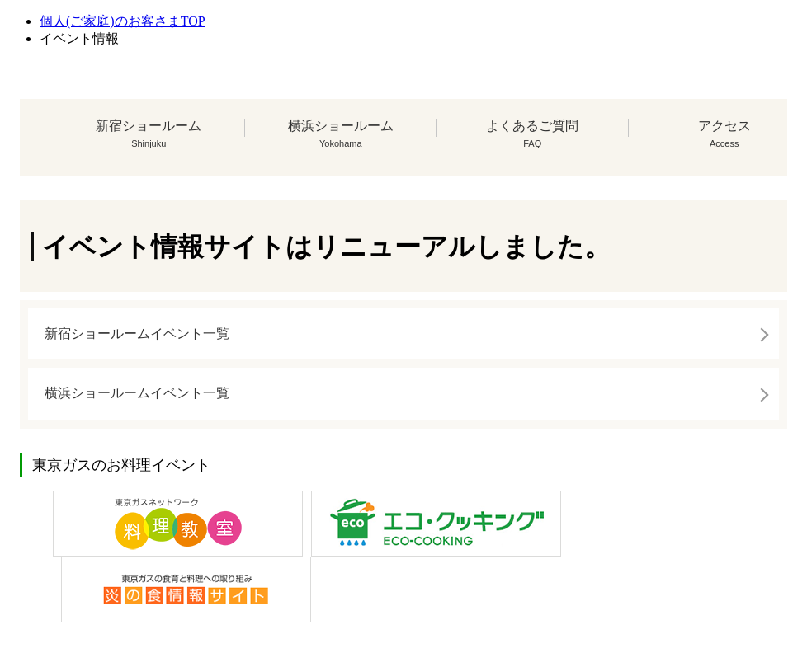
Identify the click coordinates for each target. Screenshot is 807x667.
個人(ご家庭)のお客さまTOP (122, 21)
